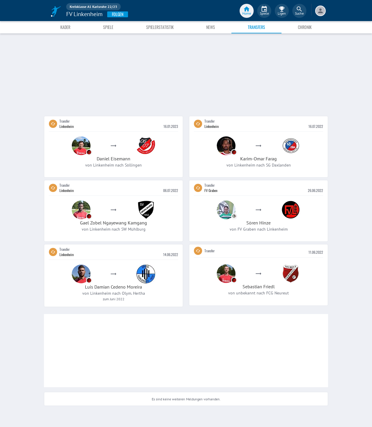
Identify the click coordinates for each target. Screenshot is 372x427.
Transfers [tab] (256, 27)
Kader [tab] (65, 27)
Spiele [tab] (108, 27)
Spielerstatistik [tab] (160, 27)
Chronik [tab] (305, 27)
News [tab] (210, 27)
